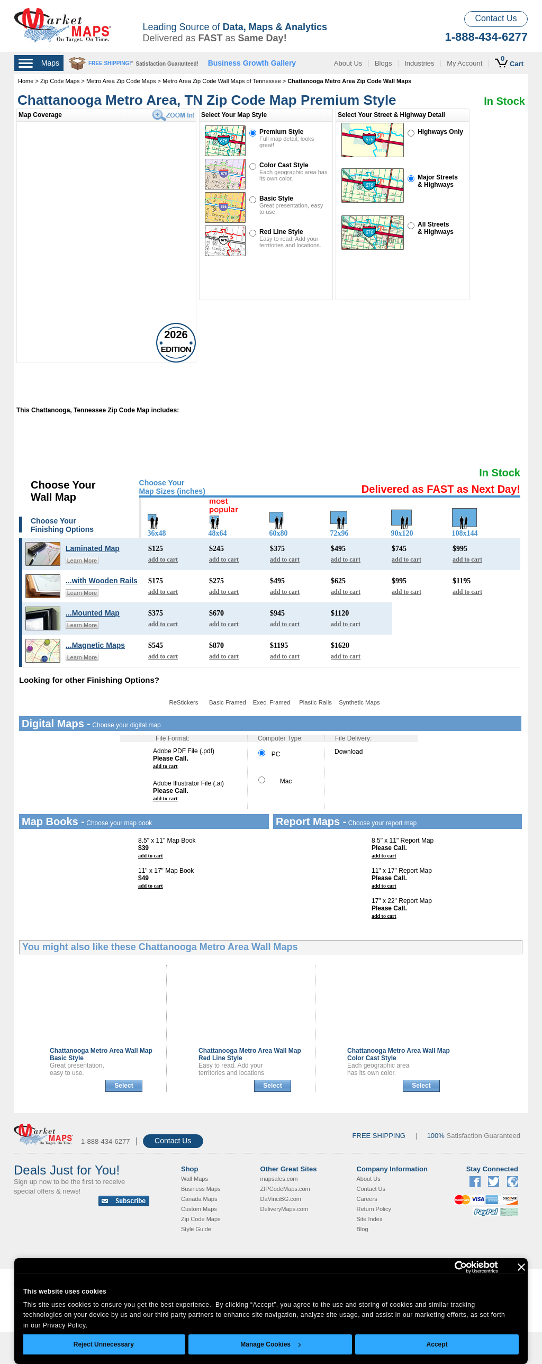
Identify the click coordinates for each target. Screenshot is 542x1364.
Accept (437, 1344)
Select (123, 1085)
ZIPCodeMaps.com (285, 1189)
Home (25, 81)
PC (269, 754)
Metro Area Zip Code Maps (121, 81)
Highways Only (440, 132)
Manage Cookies (270, 1344)
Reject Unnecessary (104, 1344)
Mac (275, 781)
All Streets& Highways (436, 228)
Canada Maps (199, 1199)
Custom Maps (199, 1209)
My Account (464, 63)
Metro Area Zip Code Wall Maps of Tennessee (221, 81)
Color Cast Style (284, 165)
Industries (419, 63)
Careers (367, 1199)
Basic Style (276, 198)
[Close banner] (521, 1267)
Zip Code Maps (60, 81)
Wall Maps (194, 1179)
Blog (362, 1229)
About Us (348, 63)
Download (349, 751)
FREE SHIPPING (379, 1136)
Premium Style (281, 132)
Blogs (383, 63)
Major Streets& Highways (438, 181)
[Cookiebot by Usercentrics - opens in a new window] (451, 1267)
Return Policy (374, 1209)
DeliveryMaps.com (284, 1209)
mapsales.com (279, 1179)
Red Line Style (281, 232)
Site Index (370, 1219)
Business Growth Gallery (252, 63)
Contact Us (496, 18)
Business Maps (201, 1189)
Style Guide (196, 1229)
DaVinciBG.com (280, 1199)
